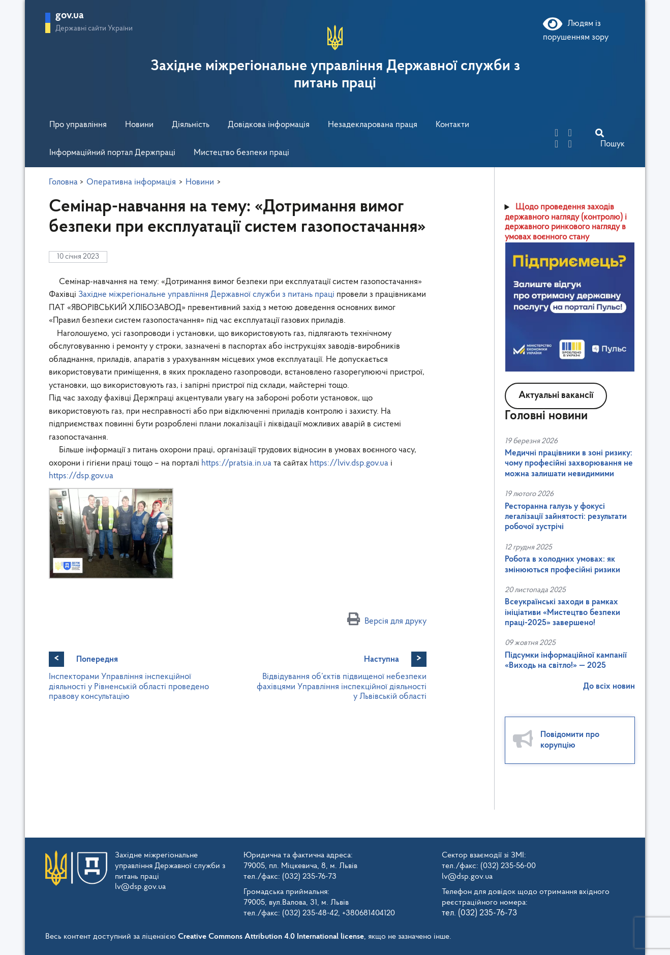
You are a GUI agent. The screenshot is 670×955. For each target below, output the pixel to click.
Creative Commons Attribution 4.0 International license (271, 937)
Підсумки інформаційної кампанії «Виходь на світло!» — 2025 (566, 660)
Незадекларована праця (372, 124)
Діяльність (190, 124)
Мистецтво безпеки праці (241, 152)
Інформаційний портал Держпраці (112, 152)
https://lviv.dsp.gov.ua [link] (349, 463)
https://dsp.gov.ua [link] (81, 476)
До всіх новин (609, 686)
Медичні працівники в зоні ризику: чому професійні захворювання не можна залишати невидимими (569, 463)
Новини (139, 124)
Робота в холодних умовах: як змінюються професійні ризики (562, 564)
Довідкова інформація (269, 124)
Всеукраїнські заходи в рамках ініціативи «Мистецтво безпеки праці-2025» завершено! (562, 612)
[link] (206, 294)
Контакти (452, 124)
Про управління (78, 124)
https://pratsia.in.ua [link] (236, 463)
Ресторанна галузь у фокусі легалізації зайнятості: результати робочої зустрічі (566, 517)
